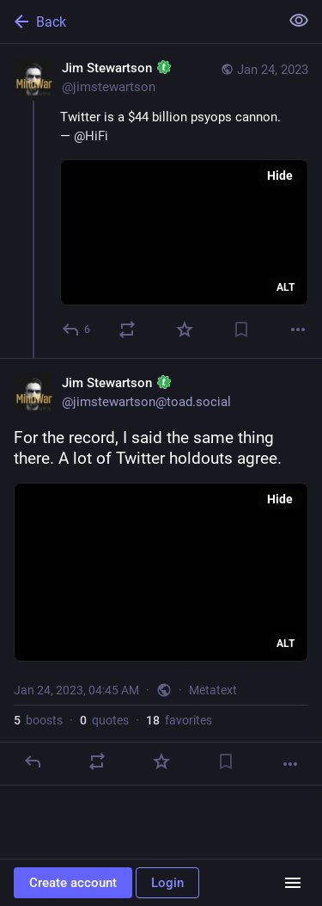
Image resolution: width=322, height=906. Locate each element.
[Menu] (292, 883)
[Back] (138, 21)
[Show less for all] (299, 20)
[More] (298, 329)
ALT (285, 287)
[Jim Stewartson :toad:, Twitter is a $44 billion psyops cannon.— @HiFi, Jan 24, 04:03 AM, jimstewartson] (161, 201)
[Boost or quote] (127, 329)
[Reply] (77, 329)
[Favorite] (184, 329)
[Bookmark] (241, 329)
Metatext (213, 690)
